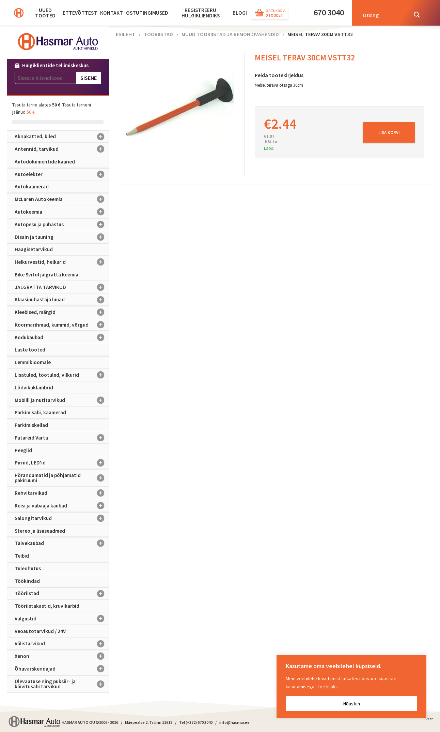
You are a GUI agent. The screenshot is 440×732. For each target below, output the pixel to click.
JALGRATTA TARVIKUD (62, 287)
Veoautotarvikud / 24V (40, 631)
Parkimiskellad (31, 425)
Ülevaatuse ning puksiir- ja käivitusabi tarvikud (62, 684)
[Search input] (383, 14)
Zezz (429, 720)
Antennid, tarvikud (62, 149)
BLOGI (240, 12)
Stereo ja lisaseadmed (40, 531)
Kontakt (111, 12)
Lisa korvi (389, 132)
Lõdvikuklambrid (34, 387)
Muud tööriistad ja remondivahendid (230, 34)
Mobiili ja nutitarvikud (62, 400)
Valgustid (62, 619)
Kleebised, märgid (62, 312)
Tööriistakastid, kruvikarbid (47, 606)
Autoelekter (62, 174)
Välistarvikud (62, 643)
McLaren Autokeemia (62, 199)
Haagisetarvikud (34, 249)
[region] (351, 686)
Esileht (125, 34)
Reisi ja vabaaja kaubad (62, 506)
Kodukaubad (62, 337)
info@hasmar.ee (234, 722)
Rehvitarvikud (62, 493)
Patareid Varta (62, 438)
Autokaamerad (32, 186)
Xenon (62, 656)
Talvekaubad (62, 543)
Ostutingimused (147, 12)
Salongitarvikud (62, 518)
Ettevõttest (80, 12)
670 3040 (329, 12)
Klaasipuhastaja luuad (62, 299)
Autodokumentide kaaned (45, 161)
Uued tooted (45, 13)
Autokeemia (62, 212)
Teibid (22, 555)
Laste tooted (30, 349)
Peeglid (23, 450)
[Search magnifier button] (417, 14)
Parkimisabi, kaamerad (40, 412)
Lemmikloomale (33, 362)
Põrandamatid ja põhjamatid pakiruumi (62, 478)
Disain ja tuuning (62, 237)
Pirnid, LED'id (62, 463)
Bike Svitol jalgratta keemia (46, 274)
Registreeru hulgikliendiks (201, 13)
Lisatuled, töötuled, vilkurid (62, 375)
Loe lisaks (328, 687)
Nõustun (351, 704)
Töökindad (27, 581)
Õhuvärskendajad (62, 669)
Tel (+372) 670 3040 (196, 722)
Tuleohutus (28, 568)
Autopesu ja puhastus (62, 224)
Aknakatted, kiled (62, 136)
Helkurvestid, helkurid (62, 262)
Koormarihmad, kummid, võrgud (62, 325)
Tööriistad (62, 593)
